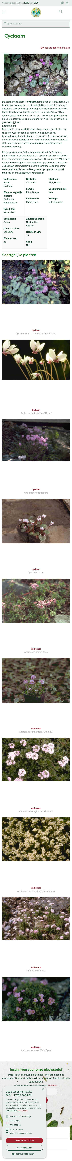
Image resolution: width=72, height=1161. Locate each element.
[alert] (24, 1122)
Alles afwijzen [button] (24, 1148)
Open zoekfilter (13, 23)
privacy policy (52, 1085)
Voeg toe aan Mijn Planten (56, 47)
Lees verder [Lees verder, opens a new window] (23, 1111)
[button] (24, 1153)
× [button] (43, 1089)
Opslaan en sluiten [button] (24, 1140)
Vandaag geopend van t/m (20, 3)
